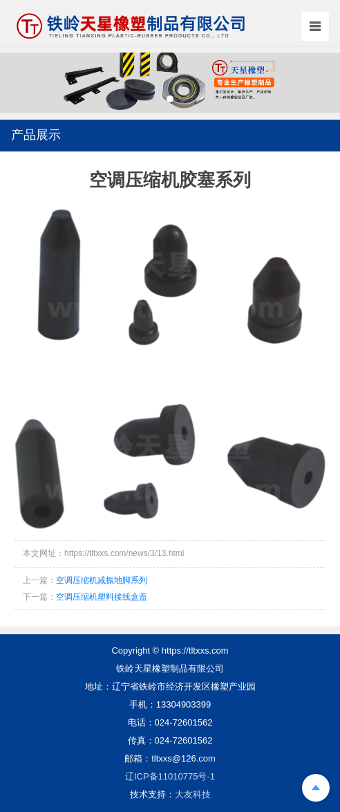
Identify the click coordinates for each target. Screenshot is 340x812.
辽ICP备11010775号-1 (170, 776)
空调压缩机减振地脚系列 (101, 580)
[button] (170, 98)
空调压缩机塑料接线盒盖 (101, 597)
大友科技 (193, 794)
